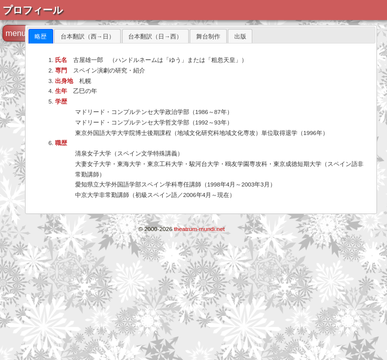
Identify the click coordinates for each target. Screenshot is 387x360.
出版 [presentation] (240, 36)
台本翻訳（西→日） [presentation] (88, 36)
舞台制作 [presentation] (208, 36)
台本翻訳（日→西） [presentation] (155, 36)
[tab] (41, 36)
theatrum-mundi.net (199, 229)
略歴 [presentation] (41, 36)
